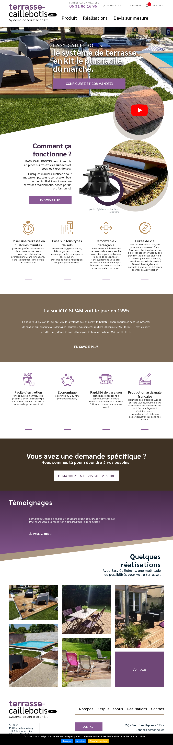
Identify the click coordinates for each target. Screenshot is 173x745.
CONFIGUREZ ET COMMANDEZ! (89, 83)
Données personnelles (150, 730)
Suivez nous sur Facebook (157, 19)
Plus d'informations (98, 741)
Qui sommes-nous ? (112, 5)
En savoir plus (50, 200)
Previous (155, 521)
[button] (33, 602)
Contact (89, 726)
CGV (159, 725)
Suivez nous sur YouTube (162, 19)
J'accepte (67, 741)
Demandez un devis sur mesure (86, 476)
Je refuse (80, 741)
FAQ (126, 725)
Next (161, 521)
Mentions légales (143, 725)
